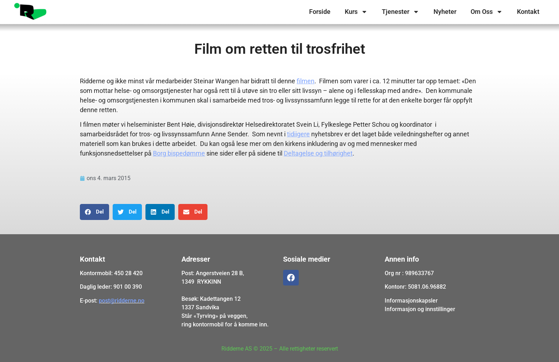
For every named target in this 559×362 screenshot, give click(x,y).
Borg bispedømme (179, 153)
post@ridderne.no (121, 300)
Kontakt (528, 11)
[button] (94, 212)
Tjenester (400, 12)
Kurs (356, 12)
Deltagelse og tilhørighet (318, 153)
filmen (305, 81)
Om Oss (487, 12)
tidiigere (298, 134)
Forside (319, 11)
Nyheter (445, 11)
